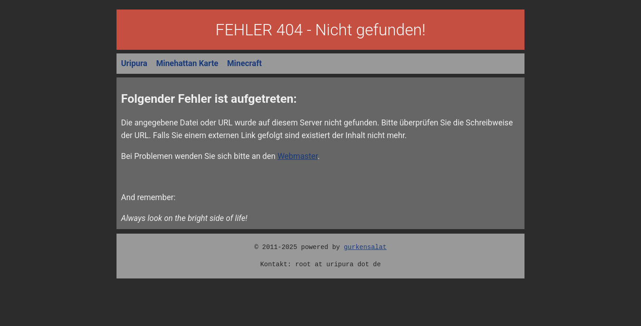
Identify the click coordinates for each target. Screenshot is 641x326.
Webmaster (297, 156)
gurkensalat (365, 247)
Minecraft (244, 63)
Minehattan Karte (187, 63)
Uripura (134, 63)
